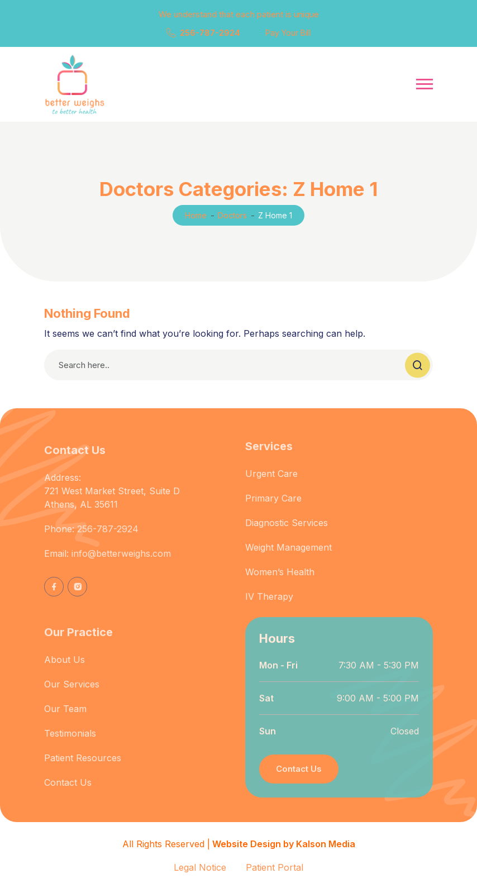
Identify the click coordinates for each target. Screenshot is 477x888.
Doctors (232, 215)
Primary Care (273, 507)
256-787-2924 (210, 32)
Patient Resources (82, 766)
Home (196, 215)
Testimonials (70, 742)
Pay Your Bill (288, 32)
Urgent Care (271, 482)
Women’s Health (279, 580)
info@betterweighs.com (121, 562)
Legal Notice (200, 867)
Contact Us (68, 791)
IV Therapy (269, 605)
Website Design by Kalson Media (282, 843)
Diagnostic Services (286, 531)
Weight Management (288, 556)
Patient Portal (274, 867)
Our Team (65, 717)
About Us (64, 668)
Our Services (71, 693)
